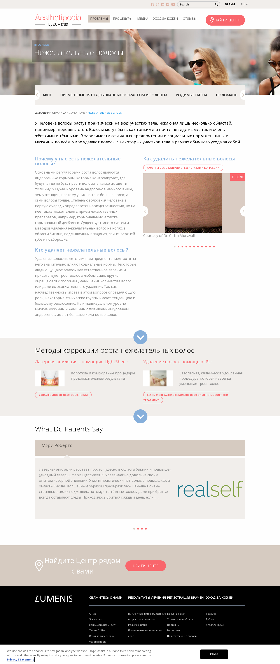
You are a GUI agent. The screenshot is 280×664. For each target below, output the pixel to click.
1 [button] (174, 246)
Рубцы (210, 619)
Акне (47, 95)
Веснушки (173, 630)
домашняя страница (50, 113)
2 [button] (178, 246)
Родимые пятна (191, 95)
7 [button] (198, 246)
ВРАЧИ (230, 4)
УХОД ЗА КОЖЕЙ (165, 18)
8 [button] (202, 246)
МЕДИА (142, 18)
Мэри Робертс (57, 445)
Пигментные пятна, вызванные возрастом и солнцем (113, 95)
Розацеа (211, 613)
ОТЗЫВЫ (189, 18)
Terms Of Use (97, 630)
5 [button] (190, 246)
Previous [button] (37, 95)
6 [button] (194, 246)
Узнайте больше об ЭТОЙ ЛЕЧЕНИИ (63, 394)
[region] (140, 654)
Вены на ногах (176, 613)
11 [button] (214, 246)
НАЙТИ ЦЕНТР (227, 20)
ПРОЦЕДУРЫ (122, 18)
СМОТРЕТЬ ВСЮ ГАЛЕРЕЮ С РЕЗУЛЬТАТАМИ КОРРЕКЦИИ (183, 167)
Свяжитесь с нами (105, 597)
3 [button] (182, 246)
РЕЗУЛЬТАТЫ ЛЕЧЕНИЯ (147, 597)
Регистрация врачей (185, 597)
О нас (92, 613)
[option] (47, 95)
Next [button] (242, 95)
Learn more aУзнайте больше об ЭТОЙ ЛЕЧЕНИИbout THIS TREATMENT (186, 397)
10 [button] (210, 246)
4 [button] (186, 246)
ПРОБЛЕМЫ (99, 18)
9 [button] (206, 246)
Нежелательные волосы (182, 636)
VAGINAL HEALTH (216, 624)
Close (214, 654)
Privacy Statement (20, 659)
